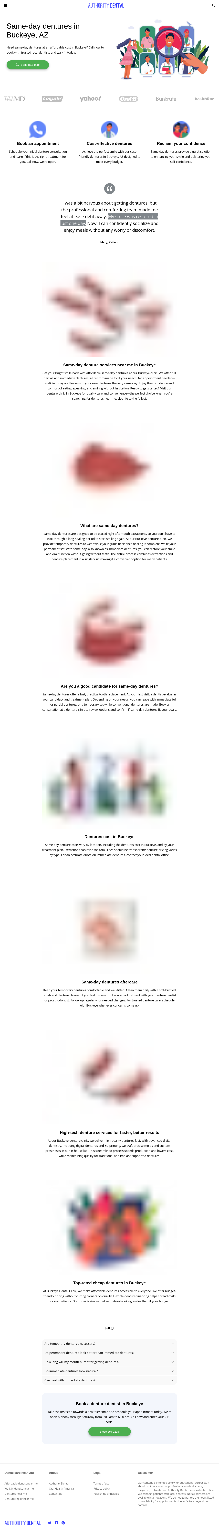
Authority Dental (59, 1483)
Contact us (55, 1494)
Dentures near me (16, 1494)
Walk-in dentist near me (19, 1488)
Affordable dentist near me (21, 1483)
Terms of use (101, 1483)
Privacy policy (101, 1488)
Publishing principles (106, 1494)
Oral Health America (61, 1488)
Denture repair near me (19, 1499)
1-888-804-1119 (27, 65)
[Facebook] (56, 1523)
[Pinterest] (63, 1523)
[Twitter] (50, 1523)
